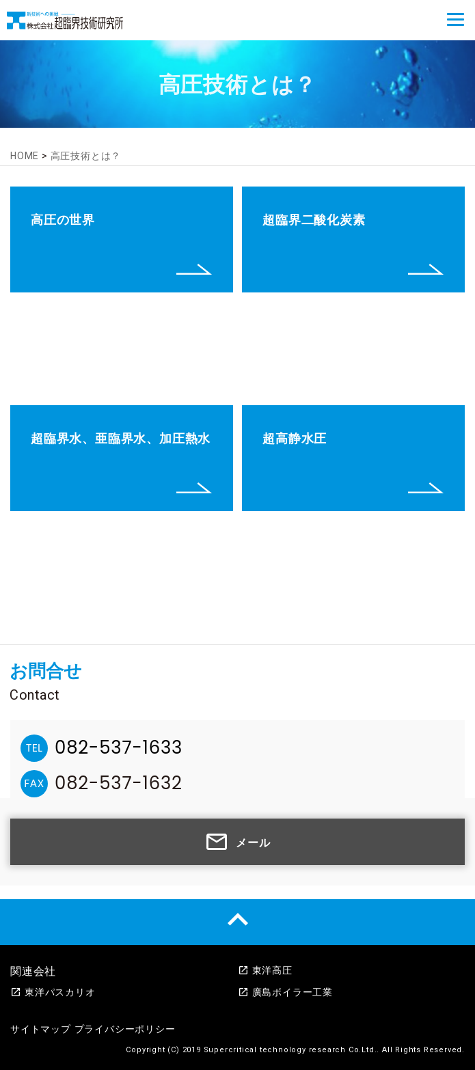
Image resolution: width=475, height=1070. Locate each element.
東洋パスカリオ (53, 992)
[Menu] (455, 19)
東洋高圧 (265, 970)
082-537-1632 (118, 783)
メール (237, 841)
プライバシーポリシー (125, 1029)
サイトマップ (40, 1029)
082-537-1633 (118, 747)
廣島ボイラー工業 (285, 992)
